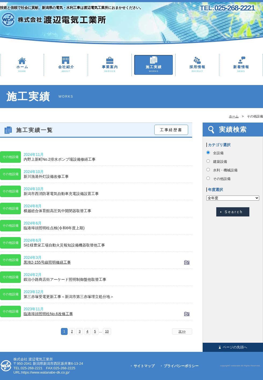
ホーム (22, 69)
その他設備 (222, 179)
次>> (181, 331)
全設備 (218, 153)
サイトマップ (144, 366)
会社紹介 (66, 69)
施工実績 (153, 69)
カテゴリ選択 (219, 145)
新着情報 (241, 69)
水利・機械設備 (225, 170)
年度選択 (215, 189)
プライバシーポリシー (181, 366)
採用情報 (197, 69)
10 (107, 331)
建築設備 (220, 162)
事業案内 (110, 69)
